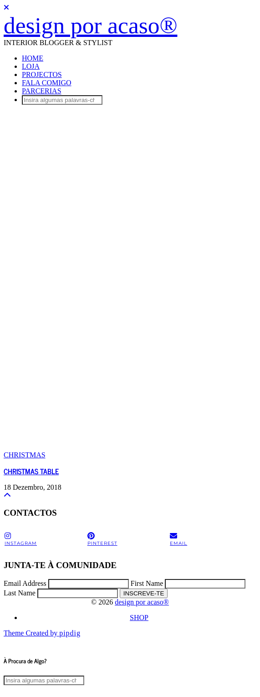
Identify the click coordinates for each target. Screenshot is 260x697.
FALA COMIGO (46, 83)
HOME (32, 58)
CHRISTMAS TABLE (31, 471)
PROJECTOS (42, 74)
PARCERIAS (41, 91)
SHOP (139, 617)
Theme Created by (42, 633)
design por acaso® (90, 25)
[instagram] (45, 539)
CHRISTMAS (25, 455)
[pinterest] (128, 539)
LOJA (31, 66)
